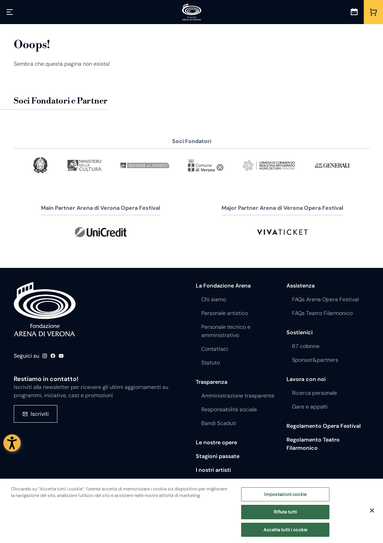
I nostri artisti (213, 470)
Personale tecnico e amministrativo (225, 331)
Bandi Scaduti (218, 423)
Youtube (61, 356)
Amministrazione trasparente (237, 395)
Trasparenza (211, 381)
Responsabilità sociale (229, 409)
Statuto (210, 362)
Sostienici (299, 332)
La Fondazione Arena (223, 285)
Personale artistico (224, 313)
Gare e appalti (310, 406)
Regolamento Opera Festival (323, 426)
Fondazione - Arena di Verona (45, 309)
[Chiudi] (372, 513)
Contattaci (214, 348)
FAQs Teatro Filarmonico (322, 313)
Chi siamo (213, 299)
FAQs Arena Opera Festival (325, 299)
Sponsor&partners (315, 359)
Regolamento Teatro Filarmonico (313, 444)
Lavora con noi (306, 379)
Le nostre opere (216, 442)
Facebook (53, 356)
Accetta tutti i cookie (285, 533)
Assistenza (300, 285)
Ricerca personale (314, 393)
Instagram (44, 356)
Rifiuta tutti (285, 516)
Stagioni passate (217, 456)
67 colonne (305, 346)
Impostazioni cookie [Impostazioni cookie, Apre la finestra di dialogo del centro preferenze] (285, 498)
